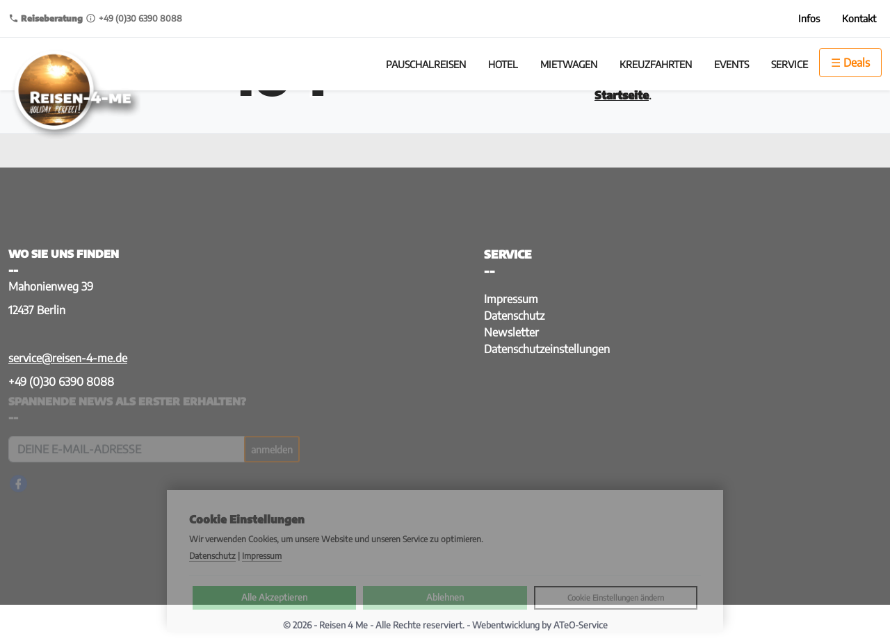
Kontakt (859, 18)
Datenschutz (514, 316)
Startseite (621, 95)
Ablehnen (445, 597)
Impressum (511, 299)
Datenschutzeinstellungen (547, 349)
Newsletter (511, 332)
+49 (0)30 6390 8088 (61, 382)
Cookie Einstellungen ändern (615, 597)
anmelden (272, 447)
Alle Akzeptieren (274, 597)
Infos (809, 18)
